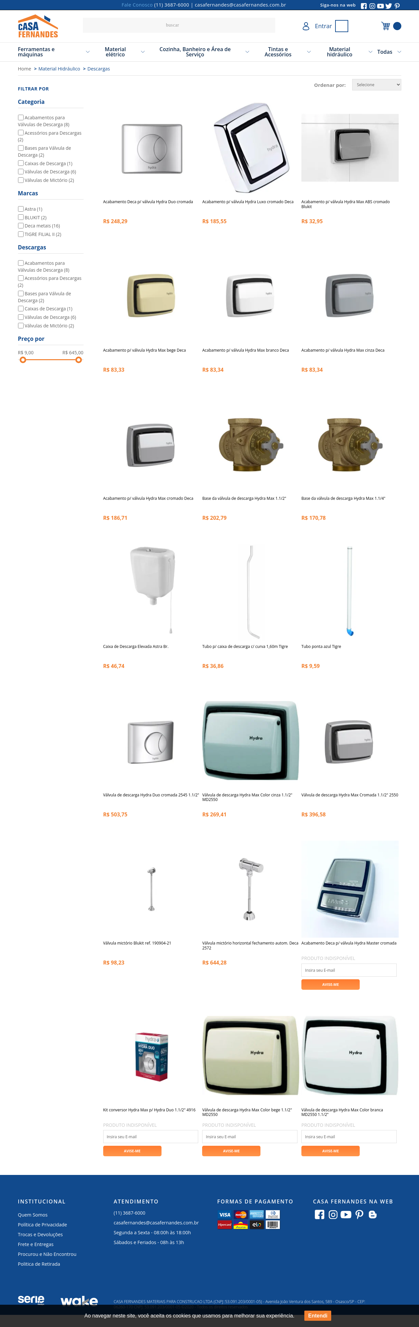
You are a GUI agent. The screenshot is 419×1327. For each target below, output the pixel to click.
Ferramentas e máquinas (36, 52)
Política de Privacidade (42, 1236)
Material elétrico (115, 52)
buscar (268, 25)
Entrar (323, 26)
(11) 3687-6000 (171, 5)
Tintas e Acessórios (278, 52)
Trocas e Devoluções (40, 1246)
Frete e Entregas (36, 1256)
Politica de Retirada (39, 1276)
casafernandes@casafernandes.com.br (240, 5)
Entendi (318, 1315)
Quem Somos (33, 1226)
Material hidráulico (339, 52)
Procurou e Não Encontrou (47, 1266)
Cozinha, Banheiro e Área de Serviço (195, 52)
